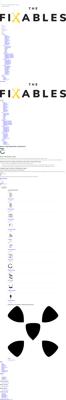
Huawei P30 (6, 70)
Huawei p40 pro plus (8, 66)
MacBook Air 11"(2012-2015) (9, 53)
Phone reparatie (4, 393)
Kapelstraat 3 (3, 378)
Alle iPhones (7, 44)
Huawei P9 (4, 137)
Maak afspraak (2, 148)
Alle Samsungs (7, 64)
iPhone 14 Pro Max (7, 40)
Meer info (10, 210)
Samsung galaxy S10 (8, 60)
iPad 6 (6, 50)
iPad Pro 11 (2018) (7, 47)
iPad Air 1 (6, 49)
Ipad (2, 112)
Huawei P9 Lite (5, 136)
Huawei (4, 65)
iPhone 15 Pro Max (7, 37)
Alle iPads (6, 52)
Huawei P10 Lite (5, 135)
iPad (4, 45)
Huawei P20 (6, 72)
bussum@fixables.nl (4, 377)
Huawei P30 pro (7, 73)
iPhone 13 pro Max (6, 110)
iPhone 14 (6, 38)
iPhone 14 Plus (7, 39)
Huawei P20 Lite (5, 134)
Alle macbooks (5, 125)
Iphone (3, 101)
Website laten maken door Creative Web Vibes (6, 399)
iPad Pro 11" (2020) (7, 46)
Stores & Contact (4, 365)
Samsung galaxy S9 (7, 61)
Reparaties (3, 364)
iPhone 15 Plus (7, 36)
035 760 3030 (3, 26)
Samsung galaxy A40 (8, 63)
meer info (10, 200)
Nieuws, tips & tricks (6, 79)
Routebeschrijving (4, 379)
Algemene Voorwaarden (5, 371)
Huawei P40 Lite (7, 68)
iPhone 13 (6, 41)
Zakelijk (3, 369)
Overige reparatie (4, 397)
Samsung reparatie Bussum (5, 382)
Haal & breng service (4, 367)
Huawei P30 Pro (5, 133)
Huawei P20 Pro (7, 71)
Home (2, 363)
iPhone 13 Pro (7, 42)
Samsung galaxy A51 (8, 62)
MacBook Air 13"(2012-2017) (9, 54)
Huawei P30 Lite (7, 69)
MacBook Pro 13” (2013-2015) (9, 55)
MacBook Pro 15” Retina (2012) (9, 56)
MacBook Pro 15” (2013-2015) (9, 57)
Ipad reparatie (3, 394)
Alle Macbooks (7, 58)
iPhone (4, 34)
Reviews (3, 366)
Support (3, 76)
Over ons (4, 77)
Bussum (4, 139)
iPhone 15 (6, 35)
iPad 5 (6, 51)
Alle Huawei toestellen (6, 138)
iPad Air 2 (6, 48)
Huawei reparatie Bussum (5, 386)
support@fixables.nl (4, 29)
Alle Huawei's (7, 74)
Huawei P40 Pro (7, 67)
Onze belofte (5, 78)
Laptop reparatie (4, 396)
